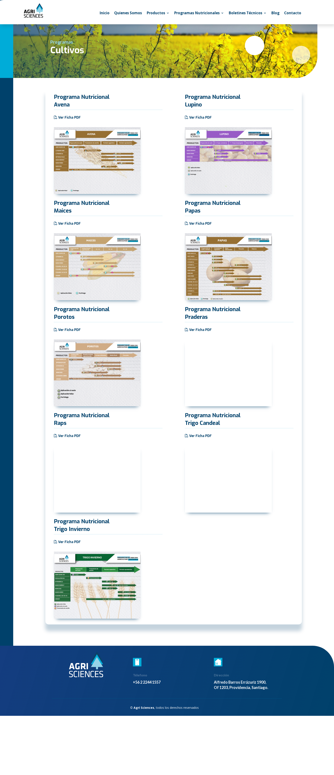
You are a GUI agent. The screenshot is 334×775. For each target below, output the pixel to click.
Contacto (292, 13)
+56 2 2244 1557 (147, 682)
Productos (156, 13)
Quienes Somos (128, 13)
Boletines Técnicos (245, 13)
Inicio (104, 13)
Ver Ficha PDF (69, 117)
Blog (275, 13)
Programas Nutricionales (197, 13)
